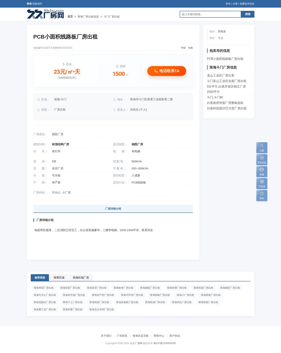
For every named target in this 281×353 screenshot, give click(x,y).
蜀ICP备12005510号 (164, 343)
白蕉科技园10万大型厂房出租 (227, 108)
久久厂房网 (136, 343)
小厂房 (66, 192)
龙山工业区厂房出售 (220, 75)
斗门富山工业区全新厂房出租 (226, 81)
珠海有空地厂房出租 (74, 295)
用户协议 (174, 335)
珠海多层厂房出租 (97, 287)
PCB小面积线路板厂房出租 (225, 58)
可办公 (56, 192)
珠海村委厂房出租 (73, 309)
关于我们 (106, 335)
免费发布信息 (247, 3)
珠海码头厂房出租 (182, 302)
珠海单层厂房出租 (44, 287)
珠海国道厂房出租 (99, 302)
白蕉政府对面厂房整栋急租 (225, 102)
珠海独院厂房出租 (150, 287)
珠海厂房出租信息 (88, 16)
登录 (228, 3)
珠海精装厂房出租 (211, 295)
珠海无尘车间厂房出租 (101, 309)
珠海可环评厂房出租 (132, 295)
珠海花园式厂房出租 (45, 302)
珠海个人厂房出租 (73, 302)
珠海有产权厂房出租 (103, 295)
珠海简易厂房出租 (203, 287)
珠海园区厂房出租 (230, 287)
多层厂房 (57, 168)
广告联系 (122, 335)
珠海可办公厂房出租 (45, 295)
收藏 (190, 48)
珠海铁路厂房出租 (208, 302)
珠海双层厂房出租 (70, 287)
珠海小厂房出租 (185, 295)
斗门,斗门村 (215, 97)
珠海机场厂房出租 (155, 302)
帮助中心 (159, 335)
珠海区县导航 (141, 335)
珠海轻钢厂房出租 (177, 287)
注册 (235, 3)
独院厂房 (57, 134)
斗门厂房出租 (112, 16)
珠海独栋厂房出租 (160, 295)
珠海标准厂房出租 (123, 287)
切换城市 (37, 3)
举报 (183, 48)
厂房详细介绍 (113, 208)
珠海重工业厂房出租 (45, 309)
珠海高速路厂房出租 (127, 302)
